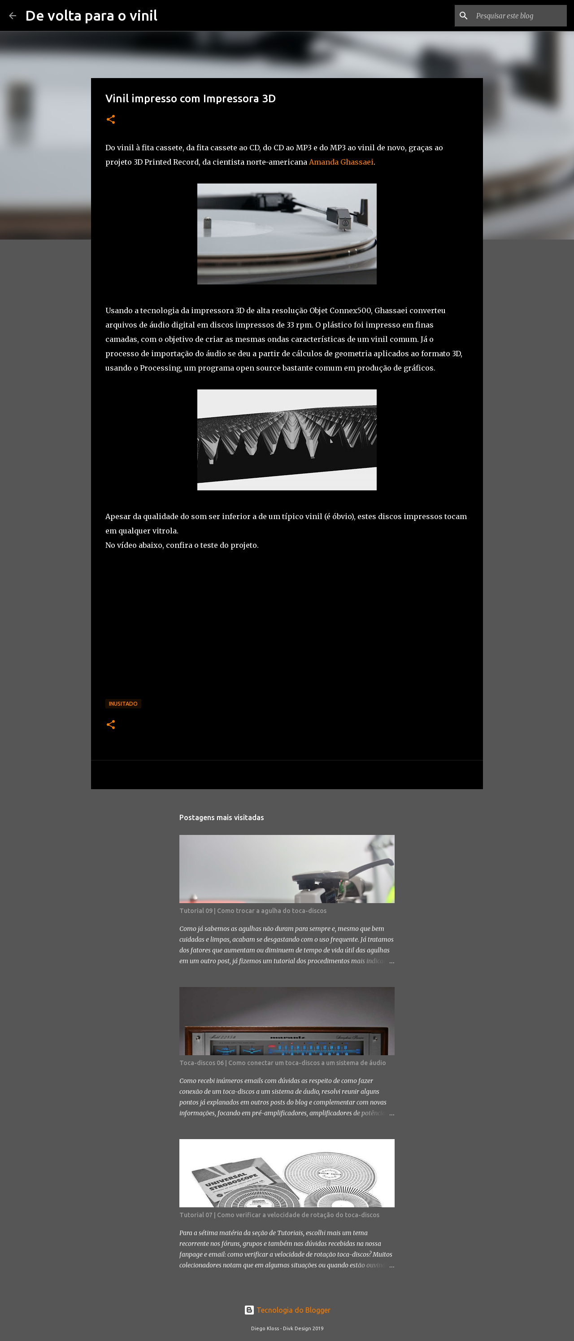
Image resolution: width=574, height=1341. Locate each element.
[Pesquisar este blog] (520, 15)
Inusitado (123, 704)
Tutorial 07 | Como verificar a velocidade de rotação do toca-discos (279, 1215)
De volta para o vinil (91, 15)
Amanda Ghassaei (340, 161)
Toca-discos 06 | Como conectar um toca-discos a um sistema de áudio (282, 1062)
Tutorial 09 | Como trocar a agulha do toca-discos (252, 910)
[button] (110, 120)
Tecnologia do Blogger (287, 1310)
